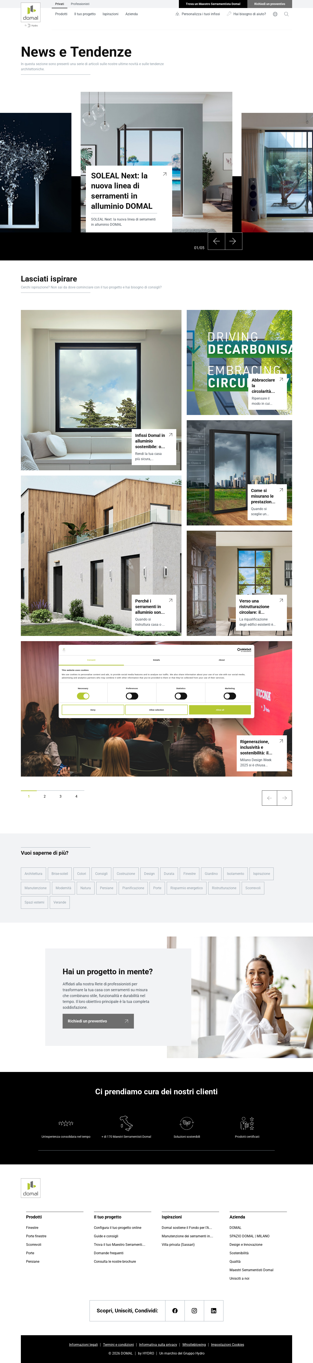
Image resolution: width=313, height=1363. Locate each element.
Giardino (211, 874)
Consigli (101, 874)
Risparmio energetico (186, 888)
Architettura (33, 874)
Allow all (220, 710)
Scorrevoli (253, 888)
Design (149, 874)
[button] (29, 796)
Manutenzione (36, 888)
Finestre (189, 874)
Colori (81, 874)
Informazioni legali (83, 1345)
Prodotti (61, 14)
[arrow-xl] (269, 798)
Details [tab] (156, 660)
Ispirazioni (110, 14)
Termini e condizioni (118, 1345)
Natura (85, 888)
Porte (157, 888)
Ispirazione (261, 874)
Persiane (106, 888)
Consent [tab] (91, 660)
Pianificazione (133, 888)
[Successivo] (233, 241)
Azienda (131, 14)
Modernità (63, 888)
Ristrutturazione (224, 888)
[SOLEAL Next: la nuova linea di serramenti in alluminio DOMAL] (165, 173)
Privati (59, 4)
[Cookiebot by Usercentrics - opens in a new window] (232, 650)
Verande (59, 902)
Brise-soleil (60, 874)
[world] (275, 14)
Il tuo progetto (85, 14)
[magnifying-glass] (286, 14)
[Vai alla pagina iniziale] (30, 15)
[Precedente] (216, 241)
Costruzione (126, 874)
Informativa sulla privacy (158, 1345)
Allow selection (156, 710)
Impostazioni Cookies (227, 1345)
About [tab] (222, 660)
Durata (169, 874)
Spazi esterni (34, 902)
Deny (92, 710)
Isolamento (235, 874)
